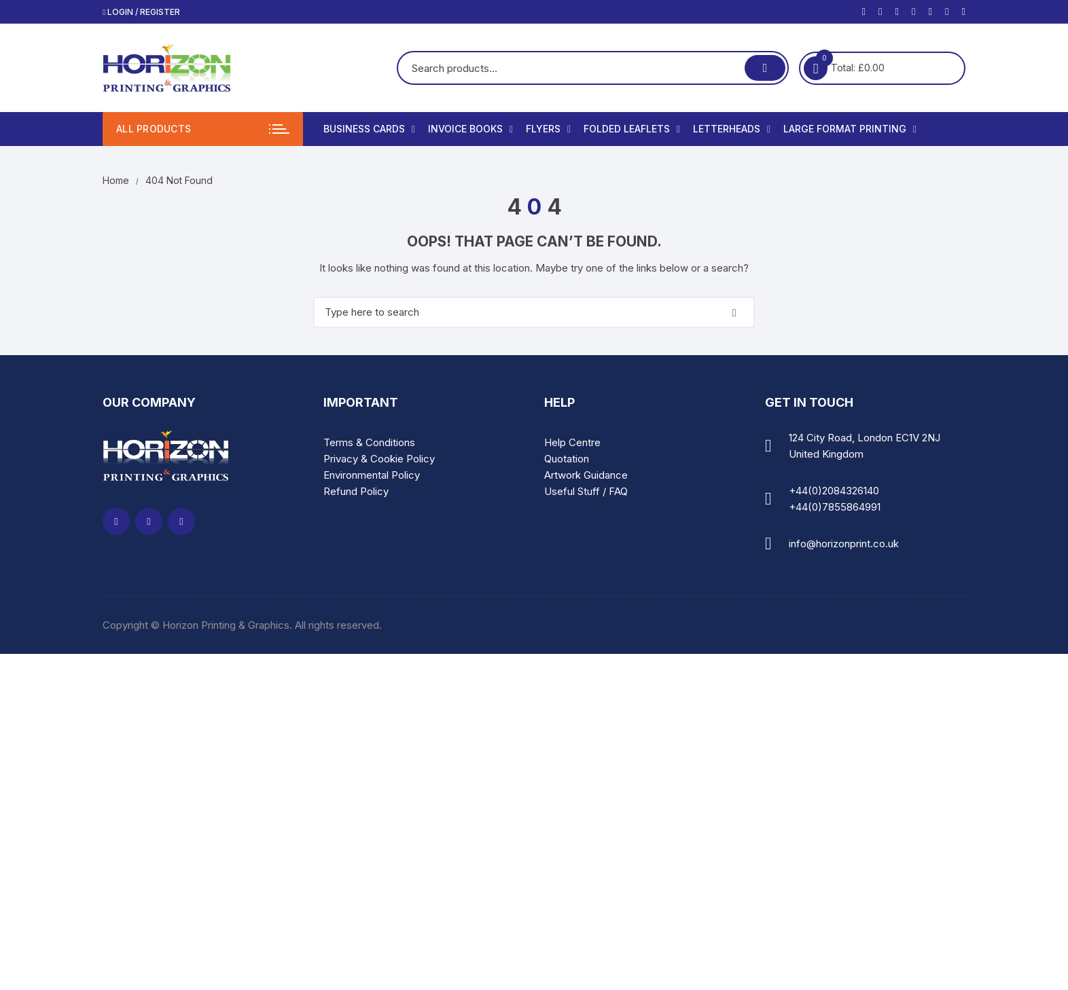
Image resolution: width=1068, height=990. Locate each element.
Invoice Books (470, 129)
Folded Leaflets (632, 129)
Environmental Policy (371, 475)
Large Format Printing (849, 129)
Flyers (548, 129)
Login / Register (141, 12)
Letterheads (731, 129)
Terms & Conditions (369, 442)
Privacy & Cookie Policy (379, 458)
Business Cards (369, 129)
